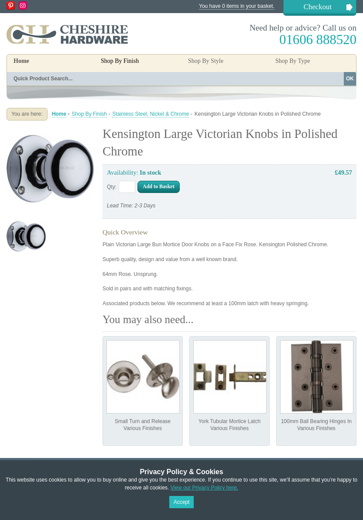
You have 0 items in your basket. (236, 6)
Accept (182, 502)
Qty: (111, 187)
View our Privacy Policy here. (204, 488)
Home (21, 61)
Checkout (318, 7)
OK (350, 79)
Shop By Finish (89, 114)
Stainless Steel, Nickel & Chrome (150, 114)
